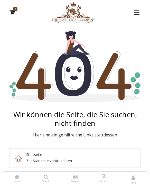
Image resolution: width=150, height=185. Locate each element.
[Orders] (104, 177)
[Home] (17, 177)
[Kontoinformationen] (133, 177)
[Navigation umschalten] (136, 12)
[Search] (46, 177)
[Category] (75, 177)
